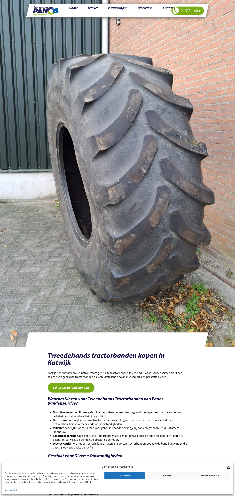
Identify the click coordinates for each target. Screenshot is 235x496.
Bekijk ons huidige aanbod (71, 388)
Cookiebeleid (11, 489)
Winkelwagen (99, 10)
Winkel (82, 10)
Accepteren (124, 475)
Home (69, 10)
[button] (228, 466)
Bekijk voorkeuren (210, 475)
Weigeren (167, 475)
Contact (133, 10)
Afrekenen (118, 10)
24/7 (186, 10)
